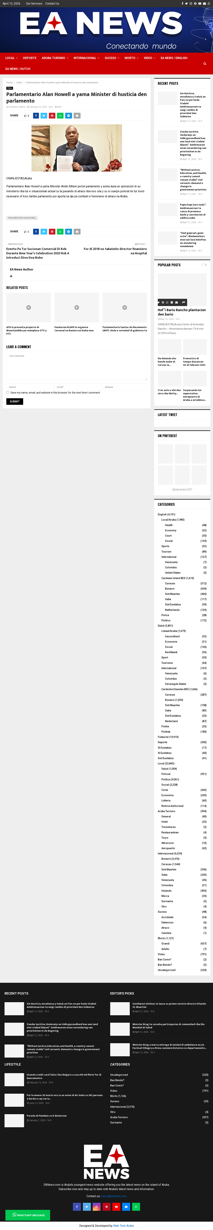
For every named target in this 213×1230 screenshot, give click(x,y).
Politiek (165, 731)
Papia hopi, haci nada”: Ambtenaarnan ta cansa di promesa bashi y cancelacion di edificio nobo (193, 211)
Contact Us (52, 3)
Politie (165, 726)
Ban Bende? (165, 964)
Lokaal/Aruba (169, 631)
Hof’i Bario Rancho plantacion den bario (182, 312)
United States (173, 572)
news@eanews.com (113, 1196)
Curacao (170, 583)
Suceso (110, 58)
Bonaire (169, 588)
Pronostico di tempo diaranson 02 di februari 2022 (194, 361)
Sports (165, 546)
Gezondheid (172, 636)
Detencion (167, 922)
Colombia (171, 567)
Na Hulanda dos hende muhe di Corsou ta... (167, 361)
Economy (170, 530)
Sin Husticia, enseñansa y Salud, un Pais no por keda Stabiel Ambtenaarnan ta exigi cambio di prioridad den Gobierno (193, 105)
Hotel (164, 821)
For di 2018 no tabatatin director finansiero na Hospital (115, 251)
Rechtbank (171, 652)
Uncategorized (167, 970)
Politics (165, 620)
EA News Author (17, 107)
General (166, 816)
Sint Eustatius (173, 604)
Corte (164, 790)
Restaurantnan (170, 832)
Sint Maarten (172, 593)
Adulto (165, 949)
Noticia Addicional (172, 806)
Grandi (165, 943)
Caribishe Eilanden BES (175, 689)
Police (165, 615)
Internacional (85, 58)
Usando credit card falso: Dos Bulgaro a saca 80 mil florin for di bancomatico (64, 1076)
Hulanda (166, 890)
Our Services (34, 3)
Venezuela (171, 562)
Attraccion (167, 843)
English (162, 514)
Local (10, 58)
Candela (166, 933)
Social (169, 540)
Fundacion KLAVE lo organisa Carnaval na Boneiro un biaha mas (74, 329)
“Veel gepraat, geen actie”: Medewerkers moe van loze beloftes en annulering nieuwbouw (193, 239)
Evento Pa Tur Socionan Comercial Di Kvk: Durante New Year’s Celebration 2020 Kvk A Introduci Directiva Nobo (37, 253)
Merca (165, 896)
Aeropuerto (168, 848)
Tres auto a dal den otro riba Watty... (169, 392)
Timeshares (168, 827)
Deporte (29, 58)
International (168, 556)
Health (169, 525)
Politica (165, 779)
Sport (164, 657)
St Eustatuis (165, 747)
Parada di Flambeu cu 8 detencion (47, 1116)
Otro (164, 906)
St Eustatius (165, 753)
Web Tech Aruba (123, 1225)
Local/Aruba (168, 519)
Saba (168, 599)
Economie (171, 641)
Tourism (166, 551)
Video (148, 58)
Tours (164, 837)
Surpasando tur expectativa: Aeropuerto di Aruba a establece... (194, 395)
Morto (130, 58)
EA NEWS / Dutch (17, 69)
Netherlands (172, 609)
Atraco (165, 927)
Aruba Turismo (53, 58)
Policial (165, 774)
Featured (163, 737)
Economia (167, 795)
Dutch (161, 625)
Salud (164, 768)
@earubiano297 (182, 489)
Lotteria (165, 800)
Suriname (167, 901)
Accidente (167, 917)
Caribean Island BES (173, 578)
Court (168, 535)
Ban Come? (164, 959)
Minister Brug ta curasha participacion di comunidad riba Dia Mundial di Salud (168, 1026)
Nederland (171, 721)
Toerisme (167, 662)
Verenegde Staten (175, 684)
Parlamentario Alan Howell (22, 218)
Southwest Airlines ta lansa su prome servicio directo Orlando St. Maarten (169, 1005)
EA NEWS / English (174, 58)
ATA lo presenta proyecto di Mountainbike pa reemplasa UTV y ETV (26, 330)
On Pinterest (167, 435)
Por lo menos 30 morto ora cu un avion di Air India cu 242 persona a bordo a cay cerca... (65, 1097)
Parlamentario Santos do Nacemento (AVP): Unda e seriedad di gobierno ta (125, 329)
